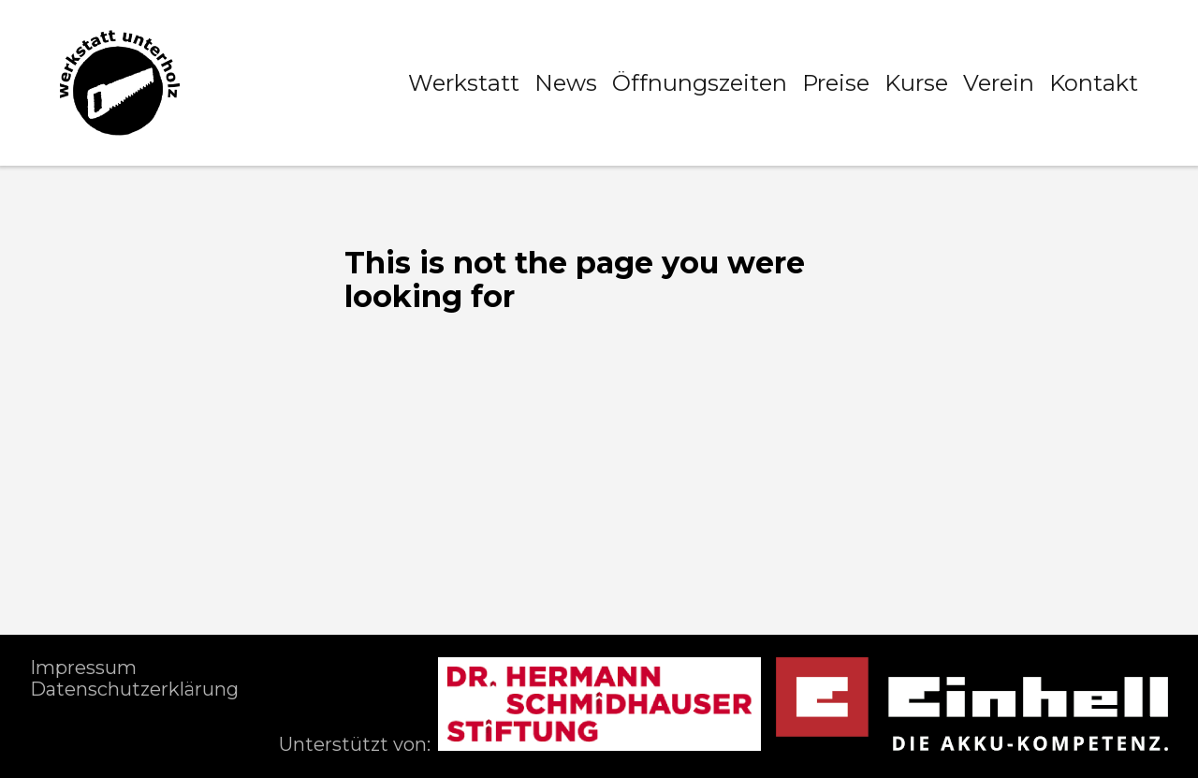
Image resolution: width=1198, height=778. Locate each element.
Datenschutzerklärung (134, 689)
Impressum (83, 667)
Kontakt (1093, 82)
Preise (835, 82)
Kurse (916, 82)
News (565, 82)
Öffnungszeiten (699, 82)
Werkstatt (463, 82)
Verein (998, 82)
